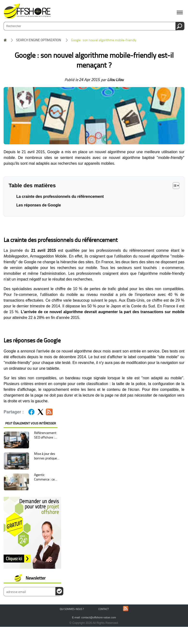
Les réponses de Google (38, 205)
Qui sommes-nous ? (72, 609)
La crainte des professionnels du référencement (60, 196)
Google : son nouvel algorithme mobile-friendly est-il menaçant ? (103, 40)
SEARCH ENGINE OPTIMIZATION (38, 40)
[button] (176, 185)
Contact (103, 609)
